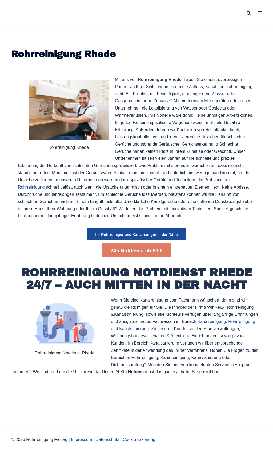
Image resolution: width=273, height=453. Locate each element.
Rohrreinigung (31, 187)
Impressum (81, 439)
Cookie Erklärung (139, 439)
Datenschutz (107, 439)
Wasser (219, 94)
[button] (136, 234)
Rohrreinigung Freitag (39, 9)
